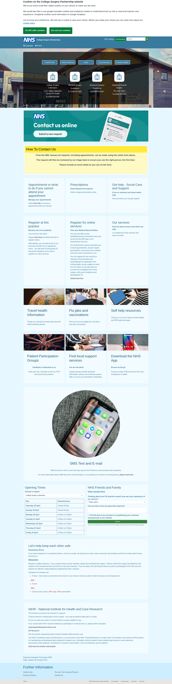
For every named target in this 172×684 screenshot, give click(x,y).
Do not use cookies (60, 30)
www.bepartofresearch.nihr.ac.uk (42, 627)
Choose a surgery (32, 491)
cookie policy (29, 23)
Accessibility (114, 681)
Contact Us (59, 675)
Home (38, 45)
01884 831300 (52, 97)
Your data (134, 681)
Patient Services (67, 62)
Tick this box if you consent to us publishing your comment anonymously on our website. (113, 516)
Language (28, 45)
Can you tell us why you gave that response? (106, 506)
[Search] (136, 39)
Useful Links (28, 672)
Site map (141, 681)
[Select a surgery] (54, 495)
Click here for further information (42, 646)
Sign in (25, 681)
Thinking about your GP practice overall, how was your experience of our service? (116, 498)
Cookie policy (125, 681)
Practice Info (49, 62)
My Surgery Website (103, 681)
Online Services (76, 278)
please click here (126, 475)
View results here (96, 492)
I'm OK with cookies (35, 30)
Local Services (104, 62)
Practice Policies (29, 675)
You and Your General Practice (66, 672)
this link (37, 203)
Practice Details (122, 62)
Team (86, 62)
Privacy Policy (123, 525)
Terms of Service (135, 525)
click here (38, 237)
